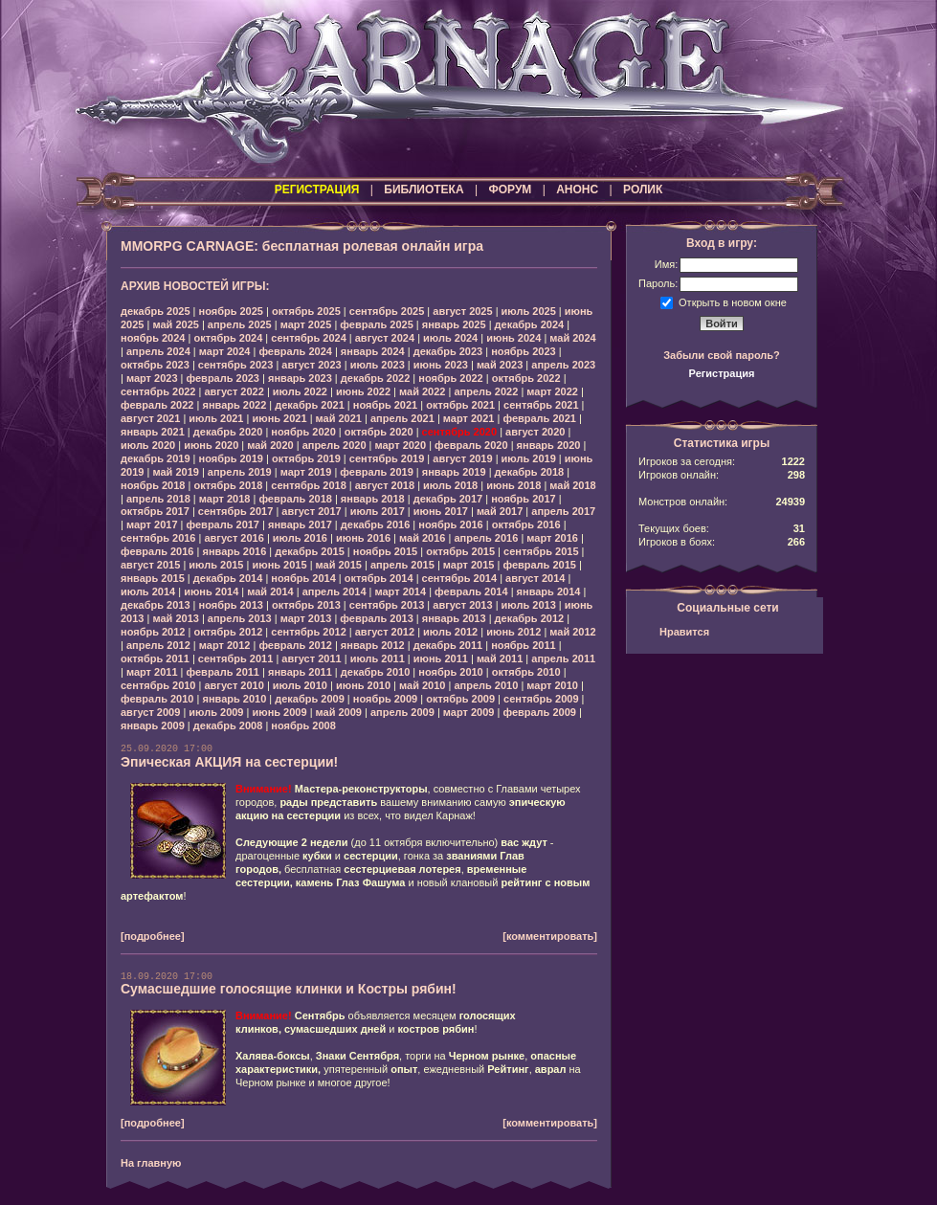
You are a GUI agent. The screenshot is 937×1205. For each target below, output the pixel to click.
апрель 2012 (158, 645)
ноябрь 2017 (523, 498)
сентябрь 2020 (460, 431)
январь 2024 (373, 351)
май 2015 (339, 564)
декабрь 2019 (155, 458)
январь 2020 (549, 445)
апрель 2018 (158, 498)
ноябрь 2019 (231, 458)
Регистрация (722, 373)
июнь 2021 (279, 418)
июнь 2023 (440, 364)
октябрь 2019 (306, 458)
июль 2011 (377, 658)
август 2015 (150, 564)
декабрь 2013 (155, 605)
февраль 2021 (538, 418)
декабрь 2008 (228, 725)
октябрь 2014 (379, 578)
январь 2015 (153, 578)
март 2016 (552, 538)
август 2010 (233, 685)
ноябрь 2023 (523, 351)
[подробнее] (153, 936)
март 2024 (225, 351)
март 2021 (469, 418)
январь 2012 (373, 645)
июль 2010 (300, 685)
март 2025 (306, 324)
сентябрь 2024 (308, 338)
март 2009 (469, 712)
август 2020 (535, 431)
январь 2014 (549, 591)
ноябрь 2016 (450, 524)
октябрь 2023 (155, 364)
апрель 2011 (563, 658)
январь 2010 (234, 698)
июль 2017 (377, 511)
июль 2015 (216, 564)
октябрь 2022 (526, 378)
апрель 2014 (334, 591)
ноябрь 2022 (450, 378)
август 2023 (311, 364)
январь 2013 (454, 618)
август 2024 (384, 338)
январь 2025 (454, 324)
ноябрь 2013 (231, 605)
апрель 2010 (486, 685)
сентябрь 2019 (387, 458)
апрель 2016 (486, 538)
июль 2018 (450, 485)
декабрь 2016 (376, 524)
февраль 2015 (538, 564)
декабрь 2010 (376, 672)
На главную (151, 1163)
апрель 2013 (240, 618)
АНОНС (577, 189)
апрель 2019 (240, 472)
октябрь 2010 (526, 672)
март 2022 (552, 391)
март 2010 (552, 685)
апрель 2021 (402, 418)
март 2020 (401, 445)
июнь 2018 (513, 485)
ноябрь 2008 (303, 725)
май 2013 (175, 618)
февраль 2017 (223, 524)
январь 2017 (300, 524)
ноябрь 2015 (385, 551)
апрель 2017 (563, 511)
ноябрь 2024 (153, 338)
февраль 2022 (157, 405)
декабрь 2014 (228, 578)
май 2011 (500, 658)
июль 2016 (300, 538)
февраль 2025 (376, 324)
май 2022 (422, 391)
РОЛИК (642, 189)
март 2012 (225, 645)
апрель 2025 (240, 324)
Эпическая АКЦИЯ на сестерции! (229, 762)
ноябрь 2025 (231, 311)
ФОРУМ (509, 189)
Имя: (666, 264)
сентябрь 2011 (236, 658)
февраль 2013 (376, 618)
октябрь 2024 (227, 338)
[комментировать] (549, 936)
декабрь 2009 (310, 698)
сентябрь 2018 (308, 485)
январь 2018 (373, 498)
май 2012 (572, 631)
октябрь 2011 (155, 658)
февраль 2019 (376, 472)
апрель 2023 (563, 364)
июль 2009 (216, 712)
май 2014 (270, 591)
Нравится (684, 631)
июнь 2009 (279, 712)
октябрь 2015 (460, 551)
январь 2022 (234, 405)
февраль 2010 (157, 698)
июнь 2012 (513, 631)
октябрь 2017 (155, 511)
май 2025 (175, 324)
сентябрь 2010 (158, 685)
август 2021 (150, 418)
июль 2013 (529, 605)
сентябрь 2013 (387, 605)
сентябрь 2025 (387, 311)
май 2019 (175, 472)
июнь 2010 (363, 685)
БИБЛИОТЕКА (423, 189)
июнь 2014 (211, 591)
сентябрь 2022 (158, 391)
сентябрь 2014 (460, 578)
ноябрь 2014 (303, 578)
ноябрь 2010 (450, 672)
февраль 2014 (471, 591)
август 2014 (535, 578)
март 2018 (225, 498)
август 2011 (311, 658)
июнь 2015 (279, 564)
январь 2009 (153, 725)
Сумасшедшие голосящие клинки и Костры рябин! (289, 988)
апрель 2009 (402, 712)
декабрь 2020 (228, 431)
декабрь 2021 (310, 405)
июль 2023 (377, 364)
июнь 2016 (363, 538)
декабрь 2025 (155, 311)
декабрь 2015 (310, 551)
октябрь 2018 (227, 485)
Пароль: (658, 283)
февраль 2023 (223, 378)
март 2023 (152, 378)
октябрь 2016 (526, 524)
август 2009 (150, 712)
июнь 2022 (363, 391)
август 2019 (462, 458)
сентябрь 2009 (541, 698)
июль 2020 (148, 445)
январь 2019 (454, 472)
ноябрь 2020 (303, 431)
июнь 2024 (513, 338)
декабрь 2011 (448, 645)
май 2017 (500, 511)
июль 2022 (300, 391)
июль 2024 (450, 338)
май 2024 (572, 338)
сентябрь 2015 (541, 551)
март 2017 (152, 524)
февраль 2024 (294, 351)
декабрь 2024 (530, 324)
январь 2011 (300, 672)
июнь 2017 (440, 511)
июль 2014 (148, 591)
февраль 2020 (471, 445)
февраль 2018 (294, 498)
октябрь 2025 (306, 311)
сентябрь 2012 (308, 631)
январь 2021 (153, 431)
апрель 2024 (158, 351)
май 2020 (270, 445)
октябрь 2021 (460, 405)
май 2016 (422, 538)
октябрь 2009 (460, 698)
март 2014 (401, 591)
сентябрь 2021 (541, 405)
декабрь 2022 (376, 378)
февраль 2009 (538, 712)
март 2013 (306, 618)
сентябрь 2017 (236, 511)
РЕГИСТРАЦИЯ (317, 189)
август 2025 (462, 311)
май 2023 (500, 364)
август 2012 (384, 631)
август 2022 (233, 391)
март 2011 (152, 672)
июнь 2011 (440, 658)
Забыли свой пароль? (721, 355)
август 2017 (311, 511)
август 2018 (384, 485)
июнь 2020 (211, 445)
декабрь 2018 (530, 472)
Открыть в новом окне (733, 301)
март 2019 (306, 472)
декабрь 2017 (448, 498)
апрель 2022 (486, 391)
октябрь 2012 (227, 631)
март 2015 (469, 564)
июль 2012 (450, 631)
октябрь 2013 (306, 605)
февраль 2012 (294, 645)
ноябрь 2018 (153, 485)
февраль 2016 (157, 551)
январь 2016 (234, 551)
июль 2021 (216, 418)
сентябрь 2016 (158, 538)
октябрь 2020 (379, 431)
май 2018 (572, 485)
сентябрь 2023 (236, 364)
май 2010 (422, 685)
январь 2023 (300, 378)
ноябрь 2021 (385, 405)
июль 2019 (529, 458)
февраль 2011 (223, 672)
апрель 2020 (334, 445)
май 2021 (339, 418)
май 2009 (339, 712)
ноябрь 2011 (523, 645)
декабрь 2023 (448, 351)
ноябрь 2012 (153, 631)
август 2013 (462, 605)
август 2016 (233, 538)
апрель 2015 (402, 564)
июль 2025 (529, 311)
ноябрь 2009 (385, 698)
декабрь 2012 (530, 618)
